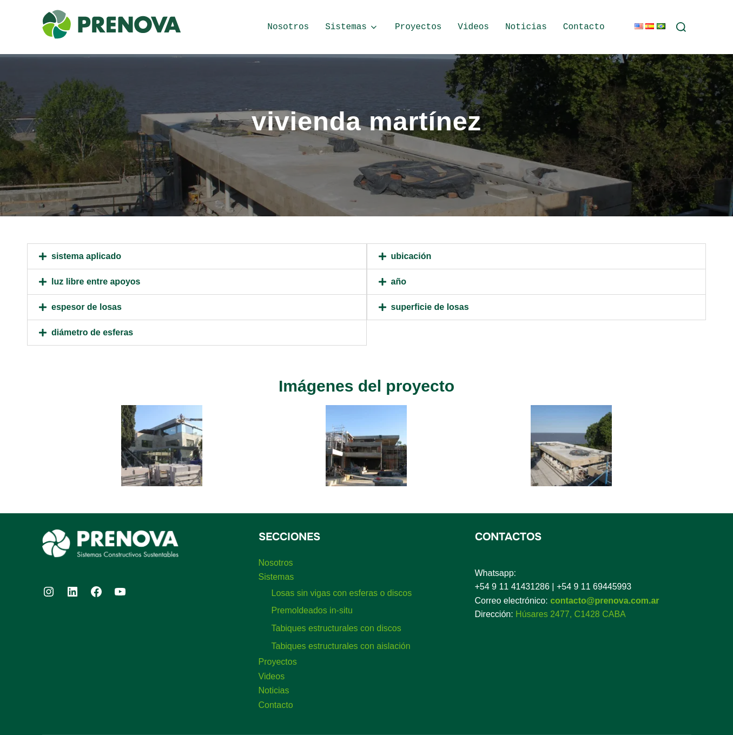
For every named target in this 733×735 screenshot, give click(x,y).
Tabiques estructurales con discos (336, 628)
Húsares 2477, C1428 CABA (571, 614)
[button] (197, 256)
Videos (473, 27)
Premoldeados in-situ (312, 610)
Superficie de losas (430, 307)
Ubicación (411, 256)
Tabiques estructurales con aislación (341, 646)
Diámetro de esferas (92, 332)
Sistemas (352, 27)
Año (398, 281)
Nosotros (288, 27)
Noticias (526, 27)
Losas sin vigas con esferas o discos (342, 593)
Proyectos (418, 27)
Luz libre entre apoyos (95, 281)
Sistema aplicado (86, 256)
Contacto (584, 27)
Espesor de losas (86, 307)
